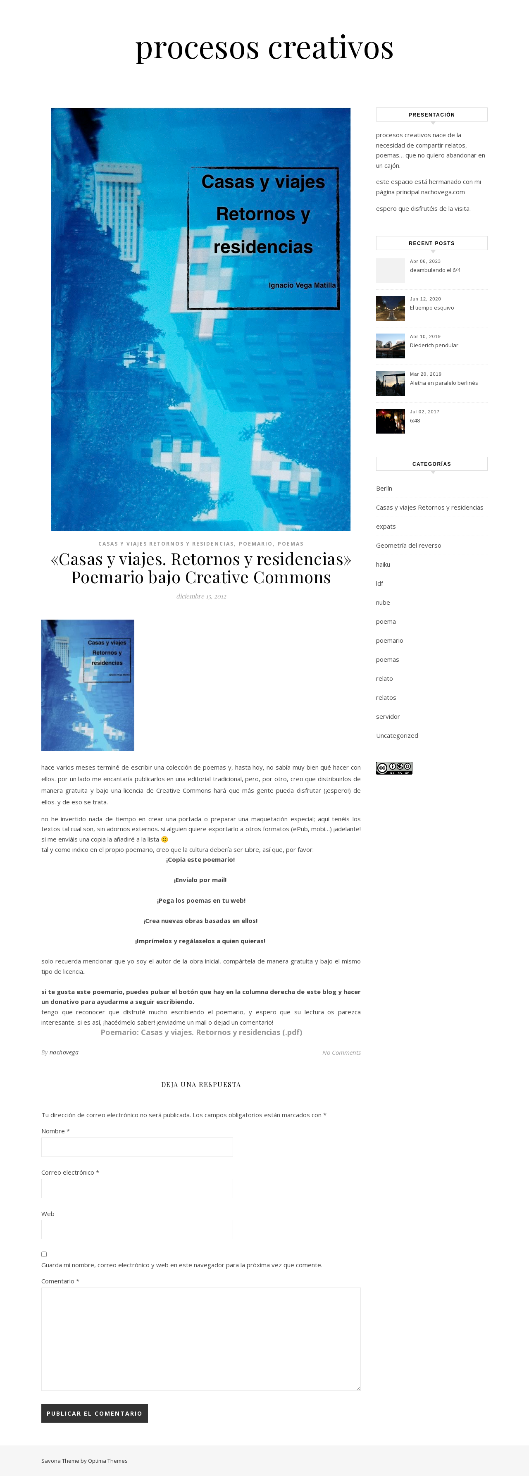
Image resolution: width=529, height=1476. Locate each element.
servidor (388, 716)
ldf (379, 583)
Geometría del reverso (408, 545)
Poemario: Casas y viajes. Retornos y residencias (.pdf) (201, 1032)
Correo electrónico (70, 1172)
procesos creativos (264, 45)
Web (48, 1213)
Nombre (55, 1131)
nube (383, 602)
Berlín (384, 488)
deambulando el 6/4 (435, 270)
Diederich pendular (434, 345)
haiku (383, 564)
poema (386, 621)
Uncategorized (397, 735)
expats (386, 526)
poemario (256, 543)
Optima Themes (108, 1460)
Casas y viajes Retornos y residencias (166, 543)
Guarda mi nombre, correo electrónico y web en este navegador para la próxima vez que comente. (181, 1265)
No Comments (341, 1052)
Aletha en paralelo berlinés (444, 382)
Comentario (60, 1281)
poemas (291, 543)
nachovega (64, 1052)
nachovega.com (443, 192)
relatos (386, 697)
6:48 (415, 420)
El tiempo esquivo (432, 307)
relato (384, 678)
